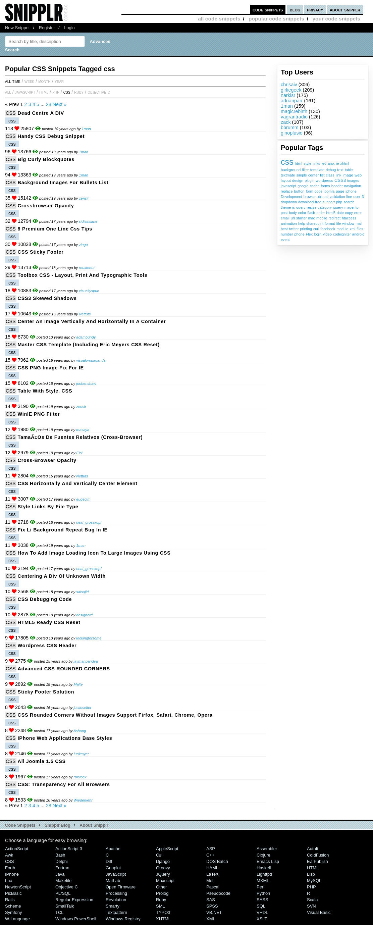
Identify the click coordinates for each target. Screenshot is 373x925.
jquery (338, 207)
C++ (210, 855)
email (285, 218)
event (285, 240)
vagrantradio (294, 116)
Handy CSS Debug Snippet (51, 136)
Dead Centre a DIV (41, 113)
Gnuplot (113, 867)
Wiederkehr (83, 800)
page (340, 191)
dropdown (289, 202)
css (287, 161)
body (293, 213)
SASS (262, 899)
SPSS (212, 906)
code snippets (268, 9)
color (302, 213)
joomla (329, 191)
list (322, 175)
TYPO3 (163, 912)
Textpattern (116, 912)
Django (163, 861)
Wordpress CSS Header (47, 645)
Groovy (163, 867)
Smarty (112, 906)
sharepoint (314, 223)
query (300, 207)
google (303, 186)
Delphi (61, 861)
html (298, 163)
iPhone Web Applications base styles (65, 738)
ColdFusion (318, 855)
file (338, 223)
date (340, 213)
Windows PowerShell (75, 918)
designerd (84, 615)
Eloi (79, 453)
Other (161, 886)
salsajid (82, 592)
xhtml (344, 163)
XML (210, 918)
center (313, 175)
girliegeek (291, 90)
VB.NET (214, 912)
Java (59, 874)
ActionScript (16, 848)
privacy (315, 9)
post (284, 213)
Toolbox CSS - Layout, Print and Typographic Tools (83, 275)
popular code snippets (276, 18)
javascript (288, 186)
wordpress (324, 180)
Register (47, 27)
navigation (352, 186)
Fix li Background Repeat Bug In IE (63, 529)
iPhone (12, 874)
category (324, 207)
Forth (10, 867)
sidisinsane (88, 221)
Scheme (13, 906)
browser (310, 197)
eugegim (83, 499)
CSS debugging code (45, 599)
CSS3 (340, 180)
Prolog (162, 893)
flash (311, 213)
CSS (66, 92)
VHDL (262, 912)
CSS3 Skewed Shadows (47, 298)
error (358, 213)
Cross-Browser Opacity (47, 460)
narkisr (288, 95)
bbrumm (290, 127)
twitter (294, 229)
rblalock (79, 777)
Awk (9, 855)
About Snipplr (93, 825)
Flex (309, 234)
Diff (109, 861)
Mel (209, 880)
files (360, 229)
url (293, 218)
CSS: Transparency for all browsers (64, 784)
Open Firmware (121, 886)
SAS (210, 899)
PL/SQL (62, 893)
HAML (212, 867)
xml (353, 229)
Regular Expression (74, 899)
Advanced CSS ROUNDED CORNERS (64, 668)
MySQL (314, 880)
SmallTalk (64, 906)
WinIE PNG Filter (39, 414)
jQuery (163, 874)
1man (287, 106)
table (349, 170)
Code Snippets (20, 825)
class (330, 175)
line (349, 197)
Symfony (13, 912)
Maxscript (165, 880)
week (29, 81)
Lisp (311, 874)
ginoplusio (292, 133)
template (317, 170)
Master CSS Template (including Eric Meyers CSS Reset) (89, 344)
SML (160, 906)
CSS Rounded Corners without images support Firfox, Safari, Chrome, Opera (115, 715)
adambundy (86, 337)
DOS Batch (217, 861)
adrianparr (292, 100)
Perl (260, 886)
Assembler (267, 848)
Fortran (62, 867)
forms (325, 186)
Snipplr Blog (57, 825)
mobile (321, 218)
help (301, 223)
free (318, 202)
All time (12, 81)
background (291, 170)
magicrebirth (294, 111)
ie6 (323, 163)
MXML (263, 880)
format (330, 223)
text (340, 170)
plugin (309, 180)
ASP (210, 848)
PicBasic (13, 893)
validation (337, 197)
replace (286, 191)
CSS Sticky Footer (41, 252)
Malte (78, 684)
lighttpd (264, 874)
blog (295, 9)
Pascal (212, 886)
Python (263, 893)
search (348, 202)
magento (351, 207)
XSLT (262, 918)
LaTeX (212, 874)
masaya (82, 430)
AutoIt (312, 848)
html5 (330, 213)
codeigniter (342, 234)
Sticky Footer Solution (46, 692)
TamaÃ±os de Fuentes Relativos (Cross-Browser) (80, 437)
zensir (84, 198)
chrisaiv (289, 84)
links (316, 163)
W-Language (17, 918)
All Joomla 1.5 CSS (42, 761)
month (44, 81)
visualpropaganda (90, 360)
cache (315, 186)
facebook (327, 229)
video (327, 234)
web (358, 175)
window (348, 223)
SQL (261, 906)
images (353, 180)
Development (291, 197)
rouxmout (86, 268)
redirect (334, 218)
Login (69, 27)
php (339, 202)
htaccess (349, 218)
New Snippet (17, 27)
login (318, 234)
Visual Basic (318, 912)
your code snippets (336, 18)
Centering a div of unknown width (62, 576)
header (337, 186)
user (356, 197)
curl (316, 229)
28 (48, 104)
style (307, 163)
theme (286, 207)
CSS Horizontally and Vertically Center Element (78, 483)
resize (312, 207)
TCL (59, 912)
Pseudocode (218, 893)
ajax (331, 163)
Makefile (63, 880)
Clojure (263, 855)
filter (305, 170)
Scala (312, 899)
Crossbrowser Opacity (46, 205)
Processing (116, 893)
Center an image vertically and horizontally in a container (92, 321)
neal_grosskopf (88, 522)
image (347, 175)
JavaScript (25, 92)
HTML (43, 92)
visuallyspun (89, 291)
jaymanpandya (85, 661)
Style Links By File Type (48, 506)
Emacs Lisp (268, 861)
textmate (288, 175)
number (287, 234)
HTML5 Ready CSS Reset (49, 622)
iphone (351, 191)
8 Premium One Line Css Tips (55, 229)
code (318, 191)
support (329, 202)
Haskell (264, 867)
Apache (113, 848)
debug (331, 170)
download (306, 202)
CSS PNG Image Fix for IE (51, 367)
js (293, 207)
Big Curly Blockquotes (46, 159)
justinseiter (82, 708)
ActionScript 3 (68, 848)
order (320, 213)
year (59, 81)
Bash (60, 855)
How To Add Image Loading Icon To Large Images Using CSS (94, 553)
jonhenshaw (86, 383)
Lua (8, 880)
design (297, 180)
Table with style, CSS (45, 391)
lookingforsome (88, 638)
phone (300, 234)
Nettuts (85, 314)
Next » (60, 104)
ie (337, 163)
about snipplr (345, 9)
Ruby (79, 92)
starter (301, 218)
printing (306, 229)
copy (349, 213)
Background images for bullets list (63, 182)
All (8, 92)
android (358, 234)
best (284, 229)
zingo (83, 245)
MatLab (113, 880)
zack (286, 122)
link (338, 175)
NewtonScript (18, 886)
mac (311, 218)
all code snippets (219, 18)
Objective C (99, 92)
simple (301, 175)
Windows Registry (123, 918)
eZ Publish (317, 861)
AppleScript (167, 848)
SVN (311, 906)
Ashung (79, 731)
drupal (323, 197)
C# (159, 855)
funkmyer (81, 754)
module (342, 229)
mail (359, 223)
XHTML (163, 918)
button (299, 191)
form (309, 191)
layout (286, 180)
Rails (10, 899)
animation (289, 223)
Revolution (116, 899)
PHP (55, 92)
